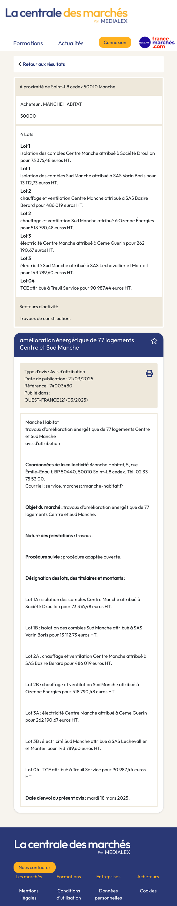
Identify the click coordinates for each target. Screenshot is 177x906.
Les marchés (29, 876)
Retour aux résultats (44, 64)
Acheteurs (148, 876)
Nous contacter (35, 867)
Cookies (148, 891)
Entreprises (108, 876)
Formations (28, 43)
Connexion (115, 42)
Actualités (71, 43)
